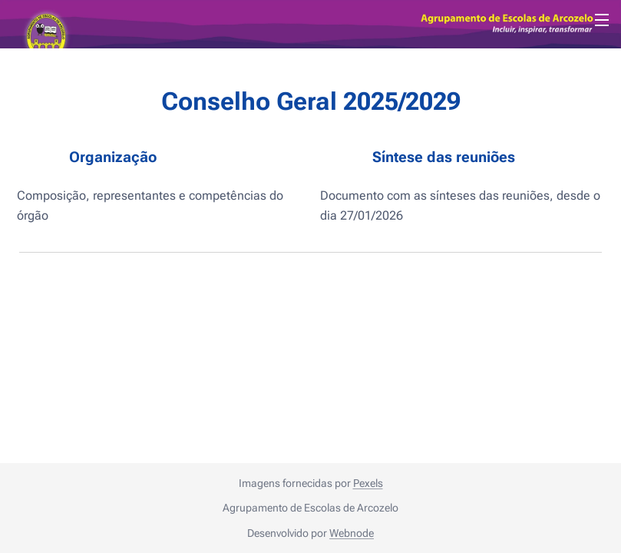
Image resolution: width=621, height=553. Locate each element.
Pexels (368, 483)
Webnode (351, 533)
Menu (602, 20)
